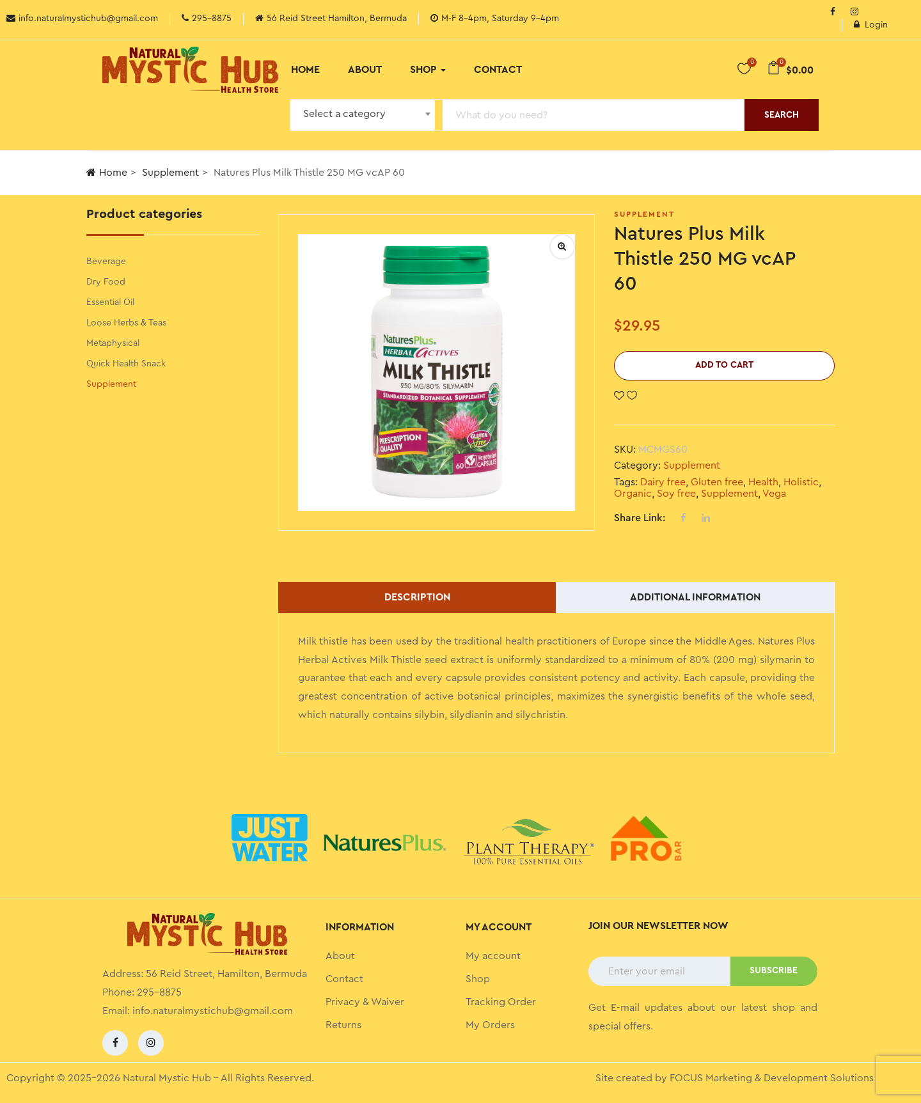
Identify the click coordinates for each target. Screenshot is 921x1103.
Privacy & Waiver (365, 1002)
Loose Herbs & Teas (126, 322)
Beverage (106, 261)
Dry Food (105, 282)
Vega (774, 494)
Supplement (170, 173)
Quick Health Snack (126, 363)
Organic (633, 494)
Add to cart (724, 365)
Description (417, 597)
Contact (498, 70)
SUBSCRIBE (774, 970)
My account (493, 956)
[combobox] (362, 115)
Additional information (695, 597)
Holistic (801, 482)
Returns (343, 1025)
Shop (428, 70)
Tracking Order (501, 1002)
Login (871, 24)
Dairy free (663, 482)
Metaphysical (112, 343)
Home (305, 70)
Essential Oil (110, 302)
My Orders (490, 1025)
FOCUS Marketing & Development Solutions (772, 1078)
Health (763, 482)
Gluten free (717, 482)
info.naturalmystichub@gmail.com (212, 1011)
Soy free (676, 494)
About (365, 70)
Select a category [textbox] (344, 114)
